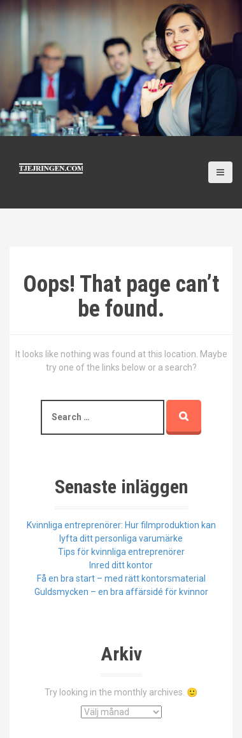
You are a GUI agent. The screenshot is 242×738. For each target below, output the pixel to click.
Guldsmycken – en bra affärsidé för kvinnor (121, 592)
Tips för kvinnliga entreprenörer (121, 552)
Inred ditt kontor (121, 565)
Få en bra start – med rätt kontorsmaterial (121, 578)
